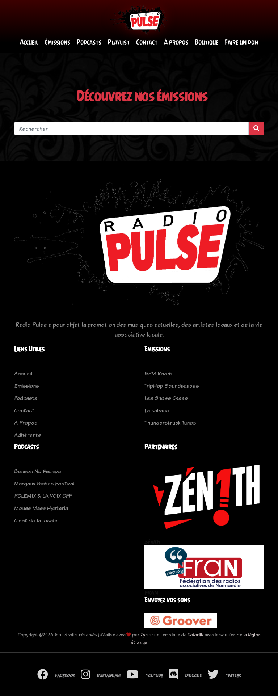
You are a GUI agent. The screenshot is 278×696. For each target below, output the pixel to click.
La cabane (156, 410)
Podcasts (89, 42)
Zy (142, 635)
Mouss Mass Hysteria (41, 508)
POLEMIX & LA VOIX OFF (43, 495)
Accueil (29, 42)
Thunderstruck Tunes (170, 422)
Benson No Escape (37, 471)
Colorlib (195, 635)
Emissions (26, 385)
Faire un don (241, 42)
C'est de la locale (36, 520)
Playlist (119, 42)
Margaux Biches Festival (44, 483)
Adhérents (27, 435)
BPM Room (158, 373)
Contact (146, 42)
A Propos (25, 422)
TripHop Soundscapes (171, 385)
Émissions (57, 42)
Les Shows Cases (166, 398)
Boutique (206, 42)
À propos (176, 42)
